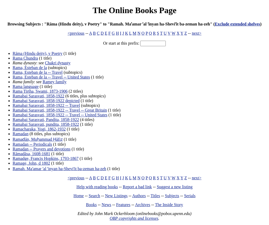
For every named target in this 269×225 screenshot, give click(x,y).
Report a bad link (137, 187)
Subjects (172, 195)
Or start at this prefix (120, 43)
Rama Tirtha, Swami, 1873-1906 (40, 91)
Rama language (26, 86)
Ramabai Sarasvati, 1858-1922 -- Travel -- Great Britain (60, 110)
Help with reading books (97, 187)
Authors (139, 195)
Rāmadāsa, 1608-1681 (31, 153)
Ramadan (20, 134)
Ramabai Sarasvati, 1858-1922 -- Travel (46, 105)
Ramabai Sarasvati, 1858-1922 (38, 96)
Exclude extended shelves (237, 24)
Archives (142, 204)
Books (91, 204)
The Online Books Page (134, 10)
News (106, 204)
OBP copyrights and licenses (134, 218)
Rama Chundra (25, 58)
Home (79, 195)
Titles (155, 195)
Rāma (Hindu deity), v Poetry (38, 53)
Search (94, 195)
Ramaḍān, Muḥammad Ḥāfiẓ (38, 139)
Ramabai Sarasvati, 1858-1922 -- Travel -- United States (60, 115)
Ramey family (54, 82)
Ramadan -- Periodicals (32, 144)
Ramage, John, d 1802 (31, 163)
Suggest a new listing (175, 187)
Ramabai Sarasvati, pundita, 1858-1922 (46, 124)
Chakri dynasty (57, 63)
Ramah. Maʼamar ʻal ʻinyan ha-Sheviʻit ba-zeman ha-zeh (59, 168)
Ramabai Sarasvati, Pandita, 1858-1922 (46, 119)
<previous (76, 33)
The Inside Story (169, 204)
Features (123, 204)
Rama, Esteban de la (30, 67)
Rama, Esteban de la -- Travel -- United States (51, 77)
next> (196, 33)
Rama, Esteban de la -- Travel (38, 72)
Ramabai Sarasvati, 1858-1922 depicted (46, 100)
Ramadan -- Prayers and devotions (41, 149)
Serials (190, 195)
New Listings (116, 195)
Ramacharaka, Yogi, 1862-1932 (39, 129)
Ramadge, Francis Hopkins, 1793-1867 (46, 158)
